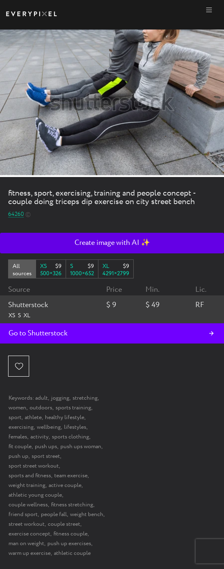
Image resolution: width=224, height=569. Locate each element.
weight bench (86, 514)
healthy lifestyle (64, 417)
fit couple (20, 446)
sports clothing (70, 436)
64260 (16, 214)
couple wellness (28, 504)
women (17, 407)
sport (15, 417)
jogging (60, 398)
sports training (73, 407)
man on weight (26, 543)
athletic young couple (35, 495)
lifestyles (75, 427)
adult (41, 398)
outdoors (41, 407)
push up (18, 456)
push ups (46, 446)
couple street (64, 524)
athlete (33, 417)
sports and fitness (30, 475)
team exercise (70, 475)
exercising (21, 427)
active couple (65, 485)
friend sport (23, 514)
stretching (85, 398)
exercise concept (29, 533)
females (18, 436)
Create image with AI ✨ (112, 243)
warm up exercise (30, 553)
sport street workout (34, 466)
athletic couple (72, 553)
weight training (27, 485)
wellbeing (49, 427)
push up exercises (69, 543)
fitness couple (70, 533)
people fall (54, 514)
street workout (27, 524)
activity (39, 436)
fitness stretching (72, 504)
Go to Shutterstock (38, 333)
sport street (46, 456)
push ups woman (80, 446)
